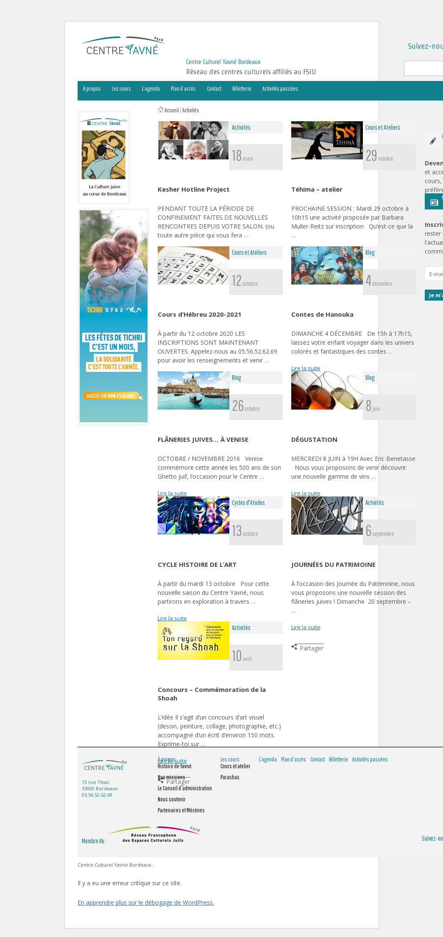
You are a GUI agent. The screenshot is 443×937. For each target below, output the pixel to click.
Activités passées (280, 88)
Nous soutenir (172, 799)
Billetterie (241, 88)
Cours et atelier (235, 766)
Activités (190, 110)
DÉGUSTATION (314, 439)
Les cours (121, 88)
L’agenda (151, 88)
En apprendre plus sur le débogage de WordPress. (146, 902)
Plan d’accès (183, 88)
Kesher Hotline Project (194, 189)
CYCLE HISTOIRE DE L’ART (197, 564)
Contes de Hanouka (322, 314)
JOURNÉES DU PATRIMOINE (333, 564)
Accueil (171, 110)
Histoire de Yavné (175, 766)
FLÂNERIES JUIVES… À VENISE (203, 439)
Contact (214, 88)
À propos (92, 88)
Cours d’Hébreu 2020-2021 (200, 314)
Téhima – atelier (317, 189)
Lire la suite (305, 368)
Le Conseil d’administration (185, 788)
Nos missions (171, 777)
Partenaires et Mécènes (181, 810)
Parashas (230, 777)
